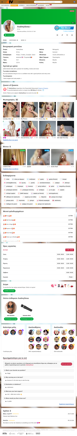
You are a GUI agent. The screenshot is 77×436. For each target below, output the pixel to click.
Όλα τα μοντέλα (5, 5)
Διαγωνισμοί (41, 5)
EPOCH (38, 429)
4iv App (48, 5)
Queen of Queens (43, 88)
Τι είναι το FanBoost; (68, 31)
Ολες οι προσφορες (31, 5)
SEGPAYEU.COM (44, 429)
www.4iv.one (22, 429)
